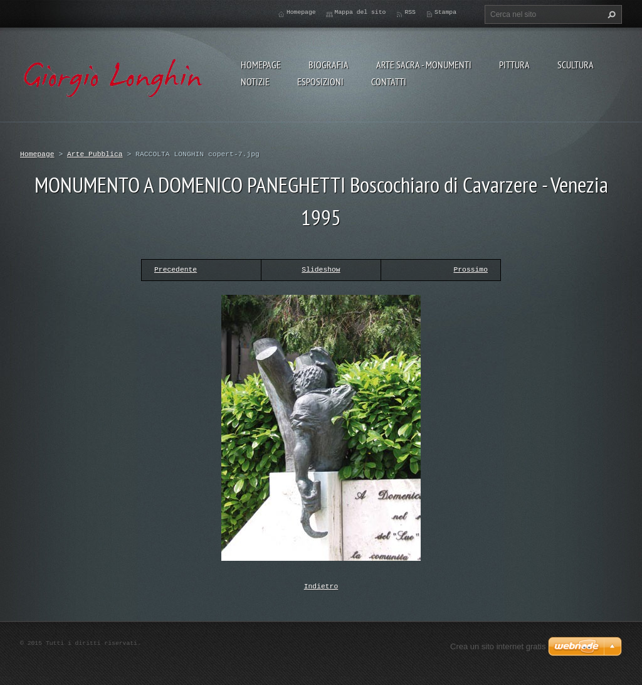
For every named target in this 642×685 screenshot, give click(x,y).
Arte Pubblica (95, 154)
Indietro (321, 585)
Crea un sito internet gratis (497, 645)
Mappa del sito (360, 12)
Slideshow (321, 269)
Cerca (610, 14)
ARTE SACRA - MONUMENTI (423, 64)
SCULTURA (575, 64)
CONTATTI (388, 81)
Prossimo (470, 269)
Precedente (175, 269)
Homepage (261, 64)
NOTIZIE (255, 81)
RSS (410, 12)
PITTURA (514, 64)
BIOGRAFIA (328, 64)
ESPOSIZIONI (320, 81)
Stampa (445, 12)
